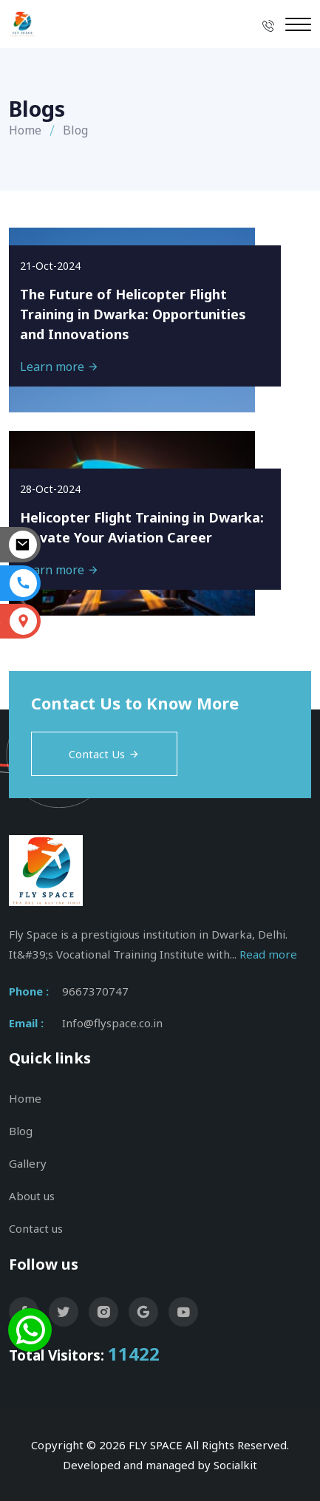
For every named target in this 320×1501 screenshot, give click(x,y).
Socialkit (235, 1464)
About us (32, 1195)
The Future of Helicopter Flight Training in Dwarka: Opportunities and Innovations (133, 314)
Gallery (28, 1163)
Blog (21, 1130)
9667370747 (95, 991)
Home (25, 130)
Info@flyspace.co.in (112, 1022)
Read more (268, 954)
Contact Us (104, 753)
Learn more (59, 366)
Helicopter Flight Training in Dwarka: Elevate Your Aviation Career (142, 527)
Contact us (36, 1228)
